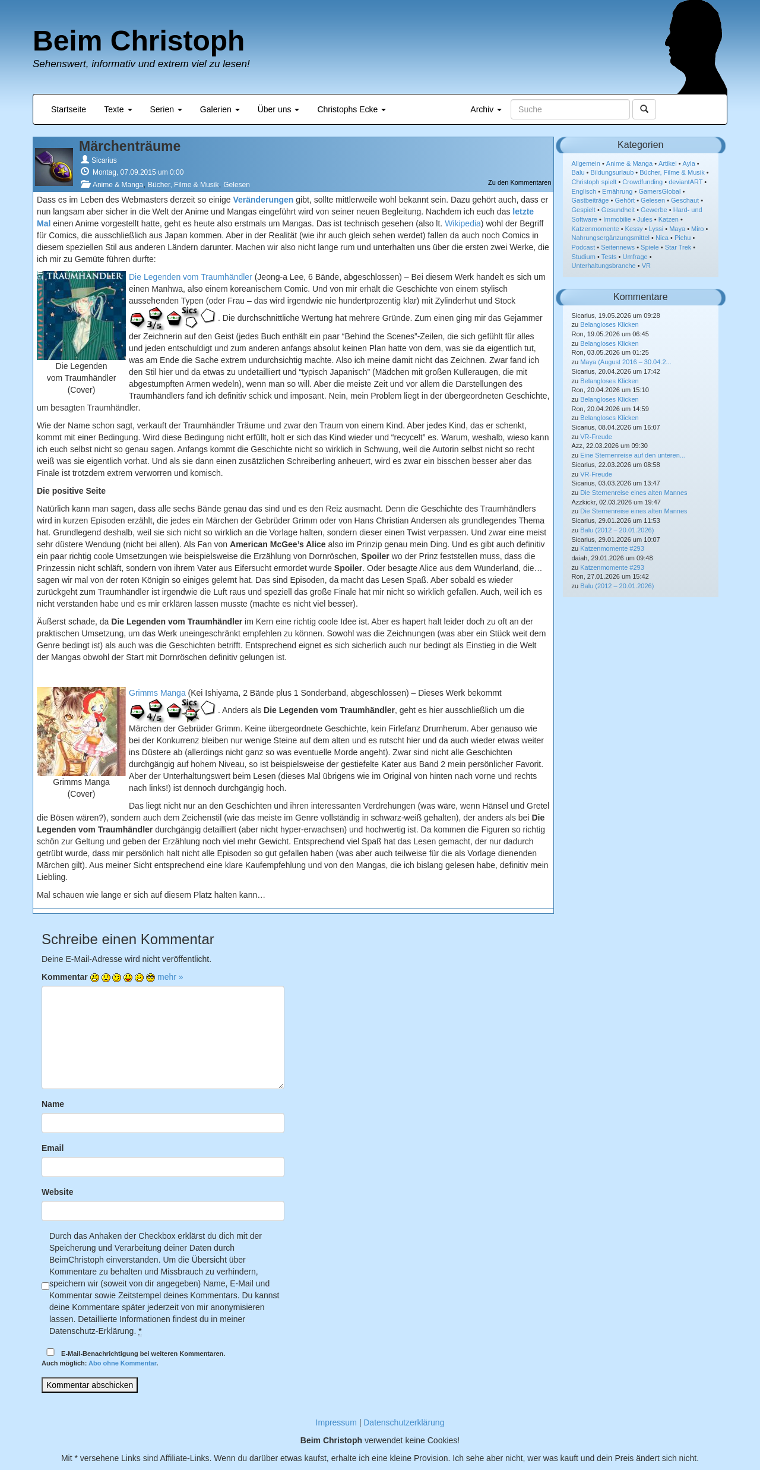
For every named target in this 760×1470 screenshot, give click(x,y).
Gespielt (584, 209)
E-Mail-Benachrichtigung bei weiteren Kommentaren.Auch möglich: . (133, 1357)
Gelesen (236, 185)
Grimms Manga (157, 693)
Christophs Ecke (351, 109)
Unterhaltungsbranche (604, 265)
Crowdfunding (642, 181)
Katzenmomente (595, 228)
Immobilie (617, 219)
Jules (645, 219)
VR (646, 265)
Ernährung (617, 191)
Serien (166, 109)
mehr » (170, 977)
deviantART (685, 181)
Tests (609, 256)
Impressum (336, 1422)
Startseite (68, 109)
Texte (118, 109)
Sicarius (104, 160)
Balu (578, 172)
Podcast (584, 247)
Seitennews (618, 247)
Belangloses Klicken (609, 324)
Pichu (682, 237)
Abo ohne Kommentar (122, 1363)
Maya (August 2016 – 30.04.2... (626, 361)
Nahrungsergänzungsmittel (611, 237)
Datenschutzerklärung (403, 1422)
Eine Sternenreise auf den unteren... (632, 455)
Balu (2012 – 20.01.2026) (617, 530)
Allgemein (586, 163)
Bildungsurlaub (612, 172)
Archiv (486, 109)
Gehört (625, 200)
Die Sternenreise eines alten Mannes (633, 492)
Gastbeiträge (590, 200)
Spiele (650, 247)
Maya (677, 228)
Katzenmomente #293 (612, 548)
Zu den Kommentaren (519, 182)
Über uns (279, 109)
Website (57, 1192)
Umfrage (635, 256)
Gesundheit (618, 209)
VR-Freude (596, 436)
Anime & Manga (118, 185)
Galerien (220, 109)
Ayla (689, 163)
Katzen (668, 219)
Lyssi (656, 228)
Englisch (584, 191)
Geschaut (685, 200)
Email (53, 1148)
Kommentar (65, 977)
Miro (697, 228)
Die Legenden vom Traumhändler (190, 277)
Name (53, 1104)
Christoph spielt (594, 181)
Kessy (634, 228)
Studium (584, 256)
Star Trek (678, 247)
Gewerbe (654, 209)
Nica (662, 237)
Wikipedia (463, 223)
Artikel (667, 163)
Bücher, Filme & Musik (183, 185)
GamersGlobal (659, 191)
